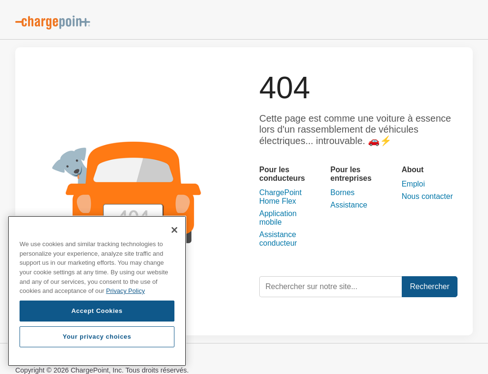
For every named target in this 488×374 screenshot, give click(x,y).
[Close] (174, 229)
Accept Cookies (97, 310)
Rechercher (429, 286)
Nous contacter (427, 196)
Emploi (413, 184)
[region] (97, 291)
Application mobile (277, 217)
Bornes (342, 192)
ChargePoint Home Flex (280, 196)
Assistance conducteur (278, 238)
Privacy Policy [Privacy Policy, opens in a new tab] (125, 290)
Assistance (348, 205)
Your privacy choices (96, 336)
